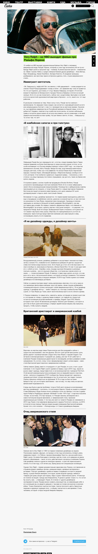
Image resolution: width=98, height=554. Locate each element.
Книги (51, 2)
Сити (8, 6)
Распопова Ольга (30, 532)
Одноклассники (94, 65)
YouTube (31, 528)
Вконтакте (94, 61)
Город (90, 2)
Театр (19, 2)
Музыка (76, 2)
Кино (6, 2)
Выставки (35, 2)
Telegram (94, 57)
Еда (62, 2)
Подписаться (79, 541)
